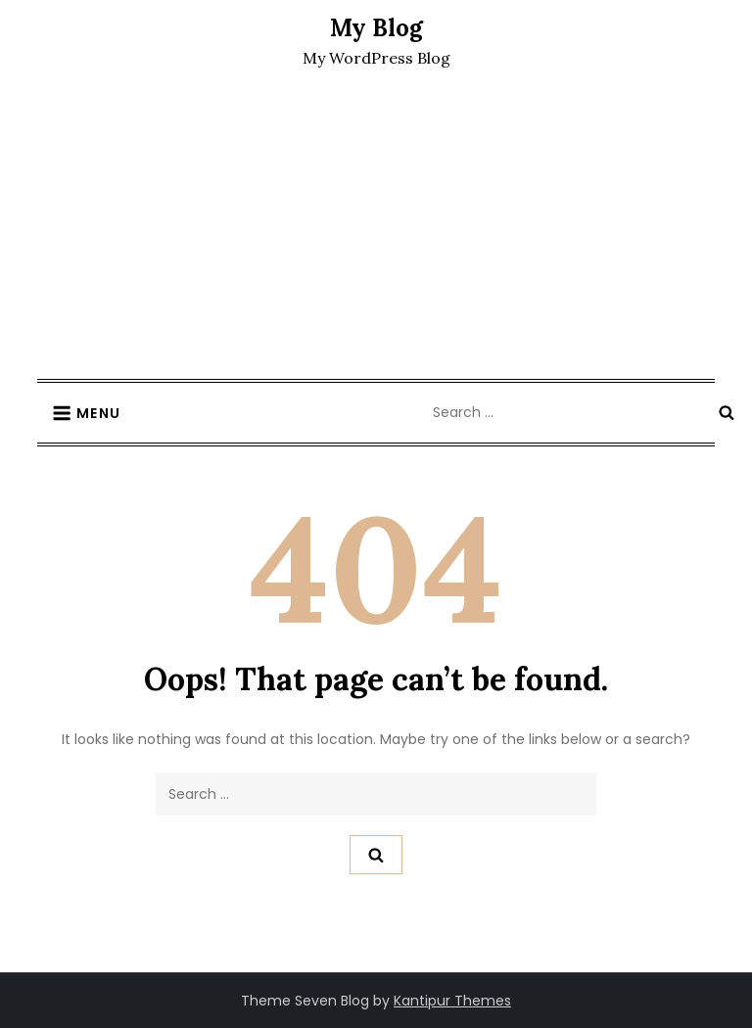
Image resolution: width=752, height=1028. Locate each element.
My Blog (376, 28)
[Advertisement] (376, 232)
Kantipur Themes (452, 1000)
